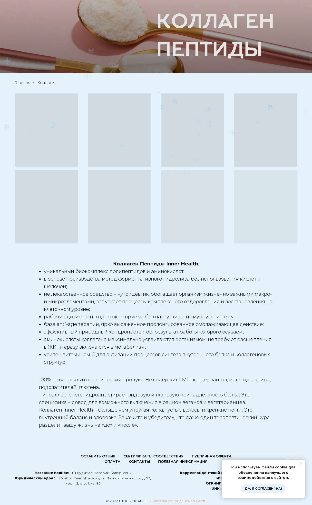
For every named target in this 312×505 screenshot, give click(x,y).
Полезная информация (182, 461)
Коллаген (47, 83)
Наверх (293, 459)
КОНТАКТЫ (139, 461)
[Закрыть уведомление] (301, 463)
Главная (22, 83)
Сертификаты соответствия (154, 456)
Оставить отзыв (98, 456)
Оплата (112, 461)
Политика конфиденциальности (178, 501)
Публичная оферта (212, 456)
